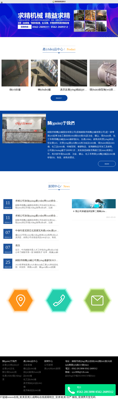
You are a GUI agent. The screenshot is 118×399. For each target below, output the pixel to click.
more (107, 164)
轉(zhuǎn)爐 (44, 89)
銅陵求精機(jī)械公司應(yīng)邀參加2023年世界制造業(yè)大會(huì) (48, 260)
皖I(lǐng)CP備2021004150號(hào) (80, 376)
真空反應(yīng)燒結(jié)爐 (74, 89)
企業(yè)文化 (8, 368)
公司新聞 (48, 365)
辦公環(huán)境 (9, 372)
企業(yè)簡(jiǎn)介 (10, 365)
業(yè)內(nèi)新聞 (52, 368)
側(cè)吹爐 (15, 89)
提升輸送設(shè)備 (32, 390)
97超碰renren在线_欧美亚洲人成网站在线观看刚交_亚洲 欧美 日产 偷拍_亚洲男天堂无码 (47, 397)
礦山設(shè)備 (29, 368)
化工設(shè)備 (29, 379)
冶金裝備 (27, 365)
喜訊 (17, 245)
